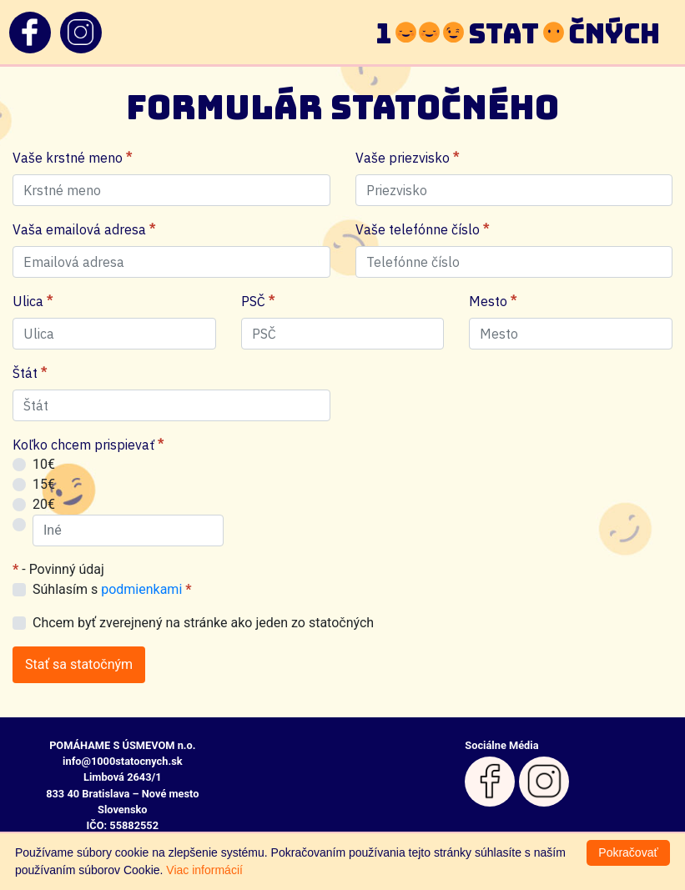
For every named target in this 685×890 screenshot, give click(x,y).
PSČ (258, 301)
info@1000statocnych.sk (123, 761)
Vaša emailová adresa (84, 229)
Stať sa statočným (79, 664)
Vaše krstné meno (72, 157)
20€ (44, 504)
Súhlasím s (112, 589)
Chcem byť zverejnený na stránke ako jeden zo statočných (203, 623)
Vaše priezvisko (407, 157)
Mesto (492, 301)
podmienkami (141, 589)
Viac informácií (204, 870)
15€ (44, 484)
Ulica (33, 301)
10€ (44, 464)
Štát (30, 373)
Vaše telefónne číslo (422, 229)
